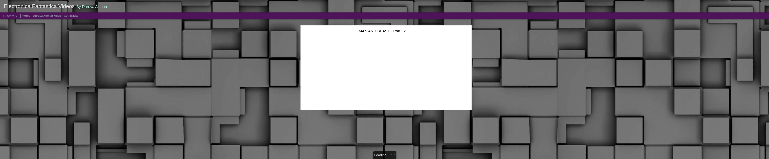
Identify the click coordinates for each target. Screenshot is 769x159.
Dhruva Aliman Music (47, 15)
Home (26, 15)
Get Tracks (71, 15)
